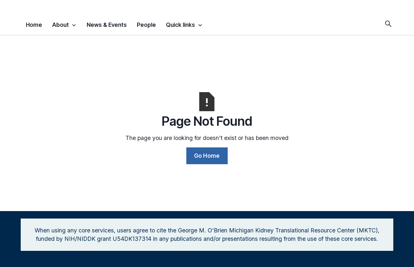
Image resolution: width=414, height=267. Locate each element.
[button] (64, 24)
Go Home (207, 155)
